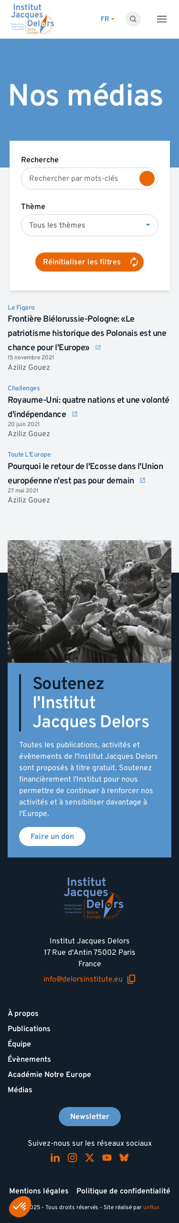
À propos (23, 1013)
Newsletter (89, 1116)
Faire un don (52, 836)
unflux (151, 1207)
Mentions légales (39, 1191)
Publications (29, 1029)
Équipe (19, 1044)
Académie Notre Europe (49, 1074)
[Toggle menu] (161, 19)
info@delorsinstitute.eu (89, 979)
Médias (20, 1090)
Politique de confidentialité (123, 1191)
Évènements (29, 1059)
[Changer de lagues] (107, 19)
